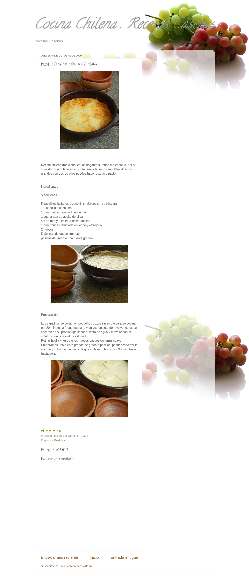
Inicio (94, 557)
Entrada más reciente (59, 557)
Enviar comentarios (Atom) (75, 566)
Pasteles (59, 440)
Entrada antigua (124, 557)
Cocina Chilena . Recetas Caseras (124, 25)
